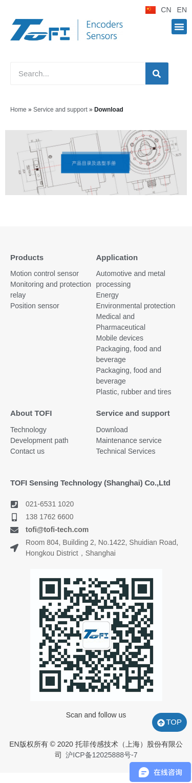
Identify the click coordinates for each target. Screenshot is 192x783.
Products (27, 257)
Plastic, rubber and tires (134, 392)
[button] (179, 26)
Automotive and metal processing (130, 278)
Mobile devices (120, 338)
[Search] (156, 73)
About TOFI (31, 413)
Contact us (27, 451)
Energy (107, 295)
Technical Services (126, 451)
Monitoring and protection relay (50, 289)
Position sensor (34, 306)
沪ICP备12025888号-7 (101, 755)
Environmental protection (136, 306)
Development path (39, 440)
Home (18, 109)
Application (117, 257)
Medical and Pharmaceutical (121, 321)
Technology (28, 430)
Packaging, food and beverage (129, 354)
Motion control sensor (44, 273)
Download (112, 430)
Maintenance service (129, 440)
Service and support (60, 109)
